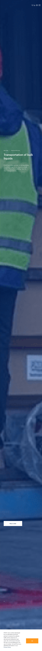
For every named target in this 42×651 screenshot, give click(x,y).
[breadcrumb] (6, 150)
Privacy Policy (7, 647)
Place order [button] (13, 523)
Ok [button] (32, 641)
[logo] (11, 5)
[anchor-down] (2, 601)
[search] (32, 5)
